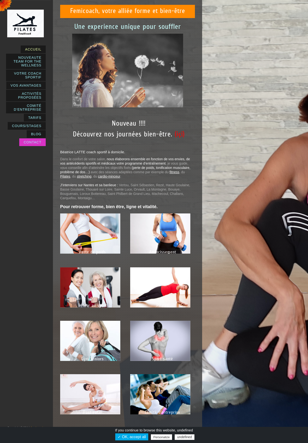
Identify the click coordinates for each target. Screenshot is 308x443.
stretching (84, 176)
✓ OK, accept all (132, 437)
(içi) (180, 134)
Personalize (161, 437)
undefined (184, 437)
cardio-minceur (109, 176)
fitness (174, 172)
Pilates (65, 176)
